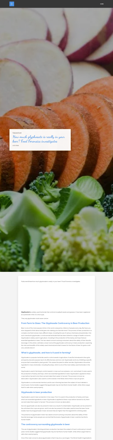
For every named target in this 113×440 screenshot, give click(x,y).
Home (102, 4)
